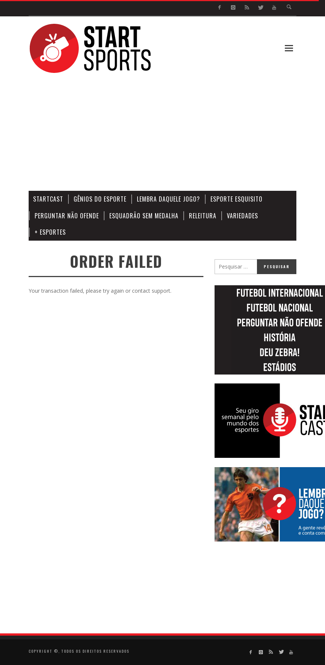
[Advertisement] (190, 132)
